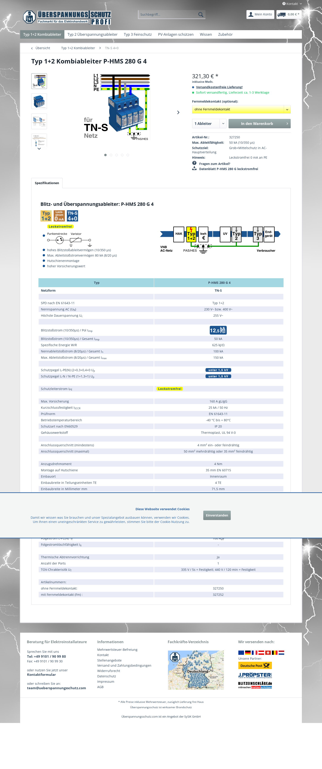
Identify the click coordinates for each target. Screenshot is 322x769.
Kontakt (103, 655)
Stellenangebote (109, 660)
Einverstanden (217, 515)
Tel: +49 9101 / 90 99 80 (46, 656)
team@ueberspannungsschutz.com (56, 688)
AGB (100, 687)
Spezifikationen (47, 183)
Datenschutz (106, 676)
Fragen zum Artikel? (211, 164)
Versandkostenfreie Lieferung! (219, 87)
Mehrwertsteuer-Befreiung (117, 649)
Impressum (105, 681)
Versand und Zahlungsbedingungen (124, 665)
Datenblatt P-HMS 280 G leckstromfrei (225, 169)
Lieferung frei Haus (192, 702)
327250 (234, 137)
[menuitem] (171, 14)
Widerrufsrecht (108, 671)
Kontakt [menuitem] (290, 4)
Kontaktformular (41, 674)
